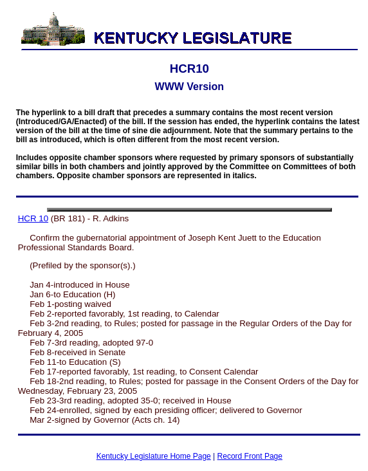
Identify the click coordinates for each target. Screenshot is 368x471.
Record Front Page (249, 456)
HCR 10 (33, 218)
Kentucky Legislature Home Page (154, 456)
